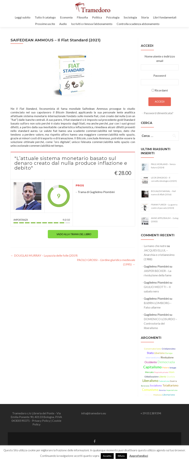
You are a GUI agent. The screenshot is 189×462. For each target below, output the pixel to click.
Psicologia (112, 17)
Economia (66, 17)
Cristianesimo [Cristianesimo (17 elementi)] (168, 348)
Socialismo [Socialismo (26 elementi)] (156, 385)
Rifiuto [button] (121, 455)
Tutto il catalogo (45, 17)
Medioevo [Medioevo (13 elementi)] (157, 395)
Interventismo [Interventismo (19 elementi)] (153, 357)
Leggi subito (22, 17)
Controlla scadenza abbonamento (138, 23)
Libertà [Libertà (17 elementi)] (162, 376)
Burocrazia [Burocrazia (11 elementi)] (145, 386)
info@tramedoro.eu (93, 413)
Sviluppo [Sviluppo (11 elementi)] (173, 368)
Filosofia (82, 17)
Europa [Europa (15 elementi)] (168, 353)
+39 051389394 (150, 413)
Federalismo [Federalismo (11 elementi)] (164, 381)
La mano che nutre (155, 246)
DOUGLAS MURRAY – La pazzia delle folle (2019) (44, 255)
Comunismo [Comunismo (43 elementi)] (150, 390)
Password (159, 75)
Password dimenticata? (158, 113)
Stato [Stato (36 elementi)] (150, 352)
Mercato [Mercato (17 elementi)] (149, 372)
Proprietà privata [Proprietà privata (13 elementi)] (161, 372)
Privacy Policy (41, 420)
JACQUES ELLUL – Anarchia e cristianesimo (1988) (159, 254)
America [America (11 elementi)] (162, 390)
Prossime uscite (45, 23)
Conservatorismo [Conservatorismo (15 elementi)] (152, 348)
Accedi (160, 101)
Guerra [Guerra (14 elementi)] (173, 381)
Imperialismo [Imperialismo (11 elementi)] (171, 390)
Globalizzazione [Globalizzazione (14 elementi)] (152, 377)
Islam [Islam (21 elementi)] (171, 372)
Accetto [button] (107, 455)
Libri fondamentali (164, 17)
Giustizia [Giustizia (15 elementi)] (170, 376)
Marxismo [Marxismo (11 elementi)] (149, 395)
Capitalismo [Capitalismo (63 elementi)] (152, 367)
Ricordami (161, 90)
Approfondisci (138, 455)
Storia (145, 17)
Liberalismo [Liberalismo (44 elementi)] (150, 381)
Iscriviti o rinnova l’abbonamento (91, 23)
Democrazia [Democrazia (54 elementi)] (166, 362)
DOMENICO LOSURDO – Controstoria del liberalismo (160, 323)
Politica (97, 17)
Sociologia (130, 17)
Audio (63, 23)
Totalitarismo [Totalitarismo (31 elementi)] (170, 385)
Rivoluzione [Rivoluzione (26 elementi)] (167, 357)
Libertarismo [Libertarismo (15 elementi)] (168, 394)
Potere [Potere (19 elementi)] (165, 367)
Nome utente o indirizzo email (160, 58)
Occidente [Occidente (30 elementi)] (151, 362)
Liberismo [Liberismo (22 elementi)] (159, 353)
